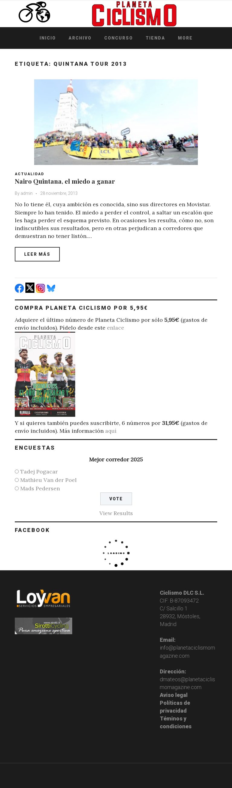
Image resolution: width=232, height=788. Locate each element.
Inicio (48, 38)
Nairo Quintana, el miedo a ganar (65, 181)
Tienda (155, 38)
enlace (115, 327)
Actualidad (29, 174)
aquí (111, 430)
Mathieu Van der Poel (48, 479)
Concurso (118, 38)
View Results (116, 513)
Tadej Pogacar (39, 471)
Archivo (80, 38)
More (185, 38)
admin (27, 193)
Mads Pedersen (40, 488)
